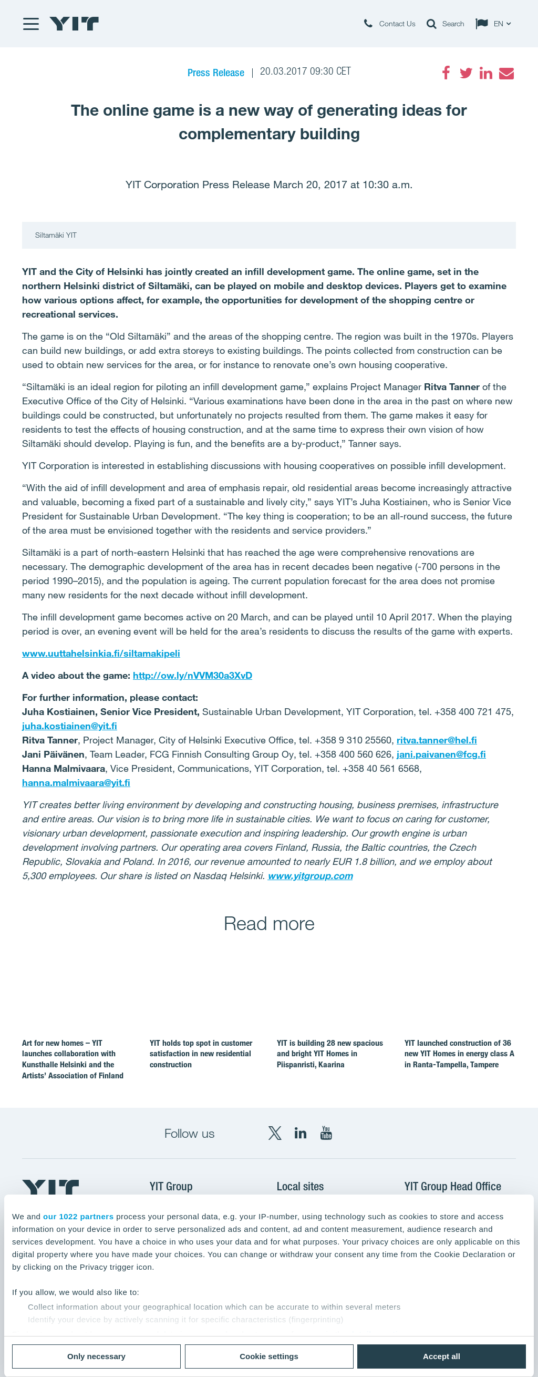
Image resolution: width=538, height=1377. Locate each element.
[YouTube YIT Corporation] (326, 1133)
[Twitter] (466, 73)
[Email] (506, 73)
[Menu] (30, 24)
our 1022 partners (78, 1216)
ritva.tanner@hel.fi (437, 740)
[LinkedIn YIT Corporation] (300, 1133)
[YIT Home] (74, 23)
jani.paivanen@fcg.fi (441, 754)
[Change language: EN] (495, 24)
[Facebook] (446, 73)
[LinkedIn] (486, 73)
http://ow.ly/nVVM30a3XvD (192, 675)
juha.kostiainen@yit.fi (69, 725)
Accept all (441, 1356)
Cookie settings (269, 1356)
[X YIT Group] (274, 1133)
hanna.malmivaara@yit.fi (76, 782)
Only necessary (96, 1356)
